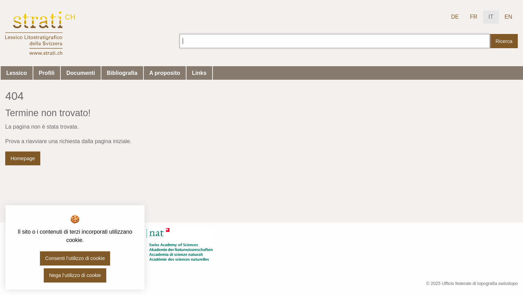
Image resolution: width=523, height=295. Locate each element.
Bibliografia (122, 73)
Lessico (16, 73)
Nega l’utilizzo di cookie (75, 275)
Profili (47, 73)
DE (455, 17)
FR (473, 17)
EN (508, 17)
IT (491, 17)
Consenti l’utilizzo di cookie (75, 258)
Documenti (80, 73)
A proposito (164, 73)
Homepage (22, 158)
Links (199, 73)
